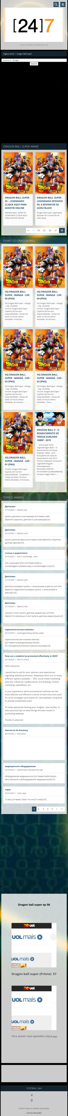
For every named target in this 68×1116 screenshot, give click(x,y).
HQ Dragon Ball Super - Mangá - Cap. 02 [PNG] (49, 378)
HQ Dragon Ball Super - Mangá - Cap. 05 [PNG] (17, 295)
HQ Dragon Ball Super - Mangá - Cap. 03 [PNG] (17, 378)
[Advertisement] (34, 85)
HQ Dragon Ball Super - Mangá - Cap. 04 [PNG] (49, 295)
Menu (62, 4)
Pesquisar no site (56, 4)
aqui (54, 1036)
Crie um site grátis (34, 1112)
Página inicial (8, 54)
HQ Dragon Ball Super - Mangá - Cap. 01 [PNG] (17, 461)
